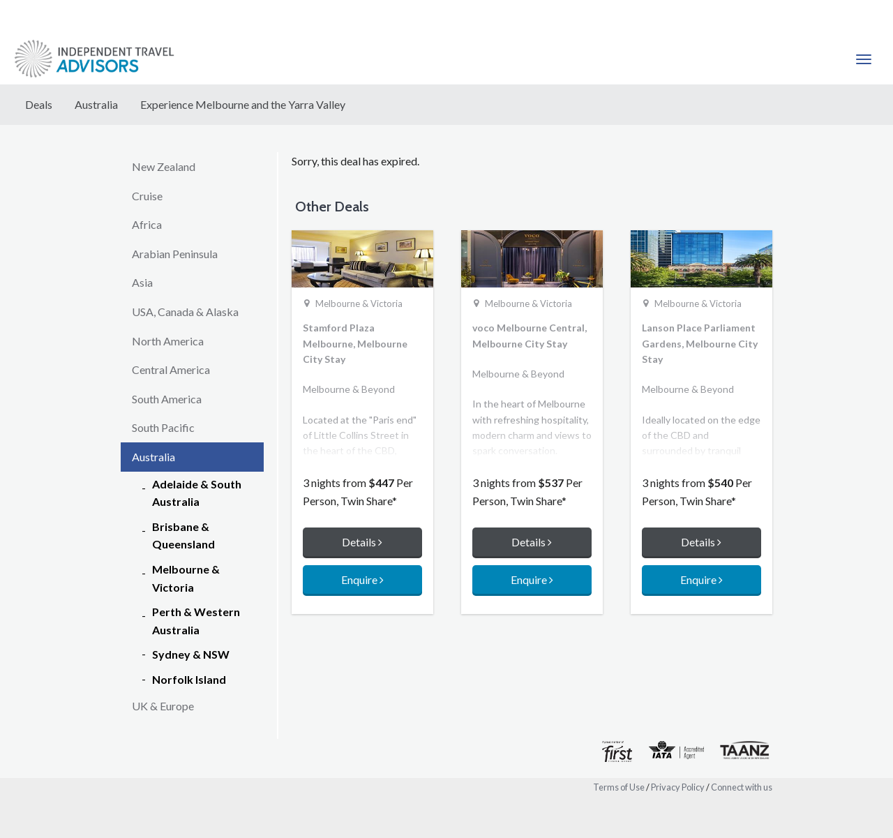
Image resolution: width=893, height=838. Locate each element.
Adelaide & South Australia (196, 493)
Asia (142, 282)
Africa (147, 224)
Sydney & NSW (191, 654)
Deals (38, 104)
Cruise (147, 195)
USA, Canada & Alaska (185, 311)
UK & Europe (163, 705)
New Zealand (163, 166)
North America (168, 340)
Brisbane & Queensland (183, 535)
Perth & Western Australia (196, 620)
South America (167, 398)
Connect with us (741, 787)
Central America (171, 369)
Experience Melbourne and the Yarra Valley (242, 104)
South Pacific (163, 427)
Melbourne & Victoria (186, 578)
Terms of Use (619, 787)
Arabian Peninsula (175, 253)
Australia (96, 104)
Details (362, 541)
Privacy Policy (678, 787)
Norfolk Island (189, 679)
